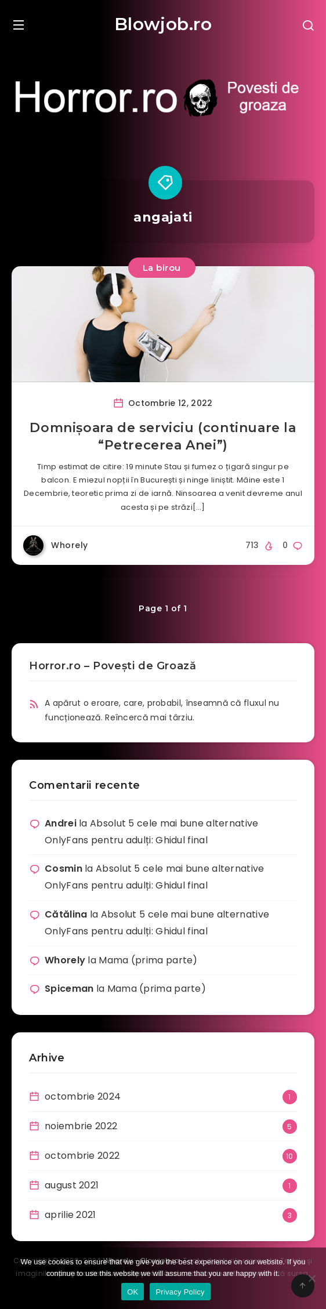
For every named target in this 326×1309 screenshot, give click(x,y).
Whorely (65, 960)
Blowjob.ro (163, 24)
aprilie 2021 (70, 1214)
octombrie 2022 (82, 1155)
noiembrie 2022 (81, 1126)
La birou (162, 267)
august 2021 (72, 1185)
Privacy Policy (179, 1292)
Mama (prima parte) (148, 960)
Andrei (61, 823)
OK (132, 1292)
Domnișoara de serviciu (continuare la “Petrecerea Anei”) (163, 436)
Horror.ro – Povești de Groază (112, 665)
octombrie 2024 (83, 1096)
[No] (311, 1278)
